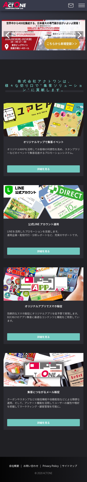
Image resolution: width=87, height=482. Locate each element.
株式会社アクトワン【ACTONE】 (14, 5)
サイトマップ (69, 466)
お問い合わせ (71, 5)
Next (79, 35)
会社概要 (14, 466)
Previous (7, 35)
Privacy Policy (51, 466)
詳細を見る (43, 169)
